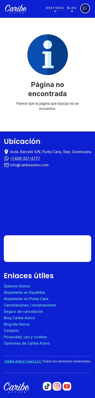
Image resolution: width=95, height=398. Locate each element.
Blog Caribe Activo (19, 318)
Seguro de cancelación (23, 311)
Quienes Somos (17, 286)
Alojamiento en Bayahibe (24, 292)
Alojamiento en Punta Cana (26, 299)
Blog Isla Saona (16, 324)
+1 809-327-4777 (25, 158)
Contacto (11, 330)
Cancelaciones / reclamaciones (30, 305)
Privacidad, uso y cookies (25, 337)
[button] (55, 9)
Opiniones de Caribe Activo (27, 343)
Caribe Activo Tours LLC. (23, 361)
